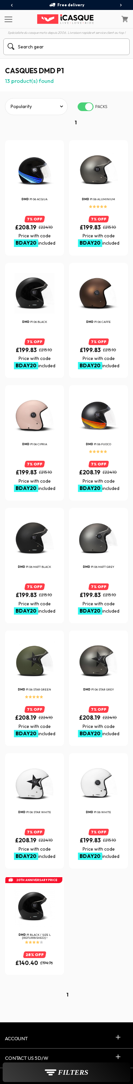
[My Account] (110, 19)
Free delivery (66, 5)
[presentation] (12, 5)
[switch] (86, 106)
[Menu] (7, 19)
